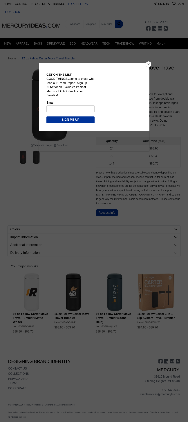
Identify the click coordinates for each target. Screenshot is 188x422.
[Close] (148, 64)
